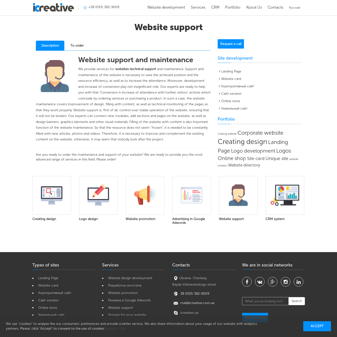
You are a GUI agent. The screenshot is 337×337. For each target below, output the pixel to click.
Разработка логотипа (124, 285)
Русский (294, 7)
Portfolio (232, 7)
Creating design (242, 141)
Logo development (253, 151)
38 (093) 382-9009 (194, 293)
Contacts (275, 7)
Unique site (276, 158)
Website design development (130, 278)
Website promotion (123, 293)
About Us (254, 7)
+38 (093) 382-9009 (103, 7)
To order (77, 46)
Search (297, 301)
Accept (317, 326)
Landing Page (231, 71)
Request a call (230, 44)
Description (50, 46)
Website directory (244, 165)
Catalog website (227, 133)
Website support (120, 308)
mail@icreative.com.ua (193, 303)
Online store (230, 101)
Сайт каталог (231, 94)
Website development (166, 7)
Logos (283, 150)
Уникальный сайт (234, 108)
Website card (231, 79)
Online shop (232, 158)
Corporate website (260, 132)
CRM (215, 7)
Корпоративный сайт (237, 86)
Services (198, 7)
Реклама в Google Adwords (129, 300)
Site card (256, 158)
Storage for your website (127, 315)
